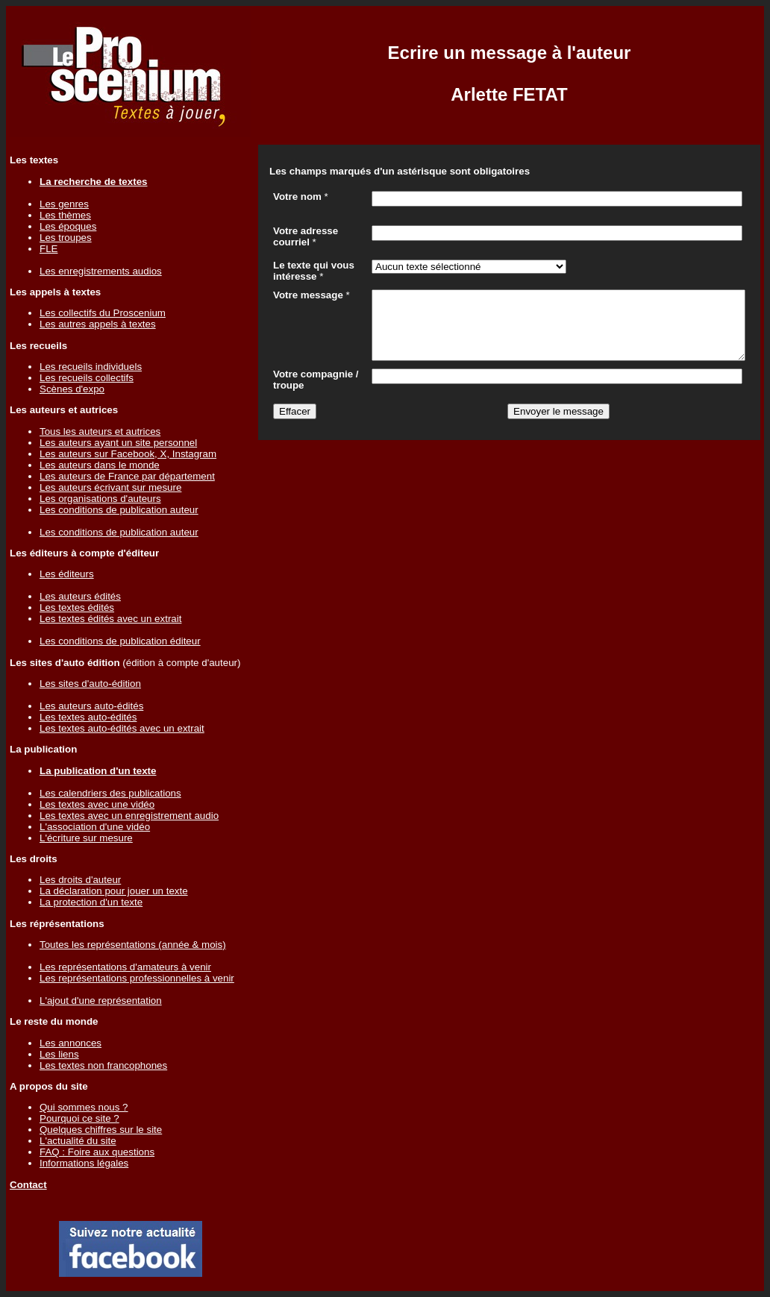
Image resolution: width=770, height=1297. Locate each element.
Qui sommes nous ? (84, 1107)
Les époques (68, 226)
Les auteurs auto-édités (91, 706)
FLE (48, 248)
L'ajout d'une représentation (101, 1000)
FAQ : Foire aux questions (97, 1152)
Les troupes (66, 237)
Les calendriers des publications (110, 793)
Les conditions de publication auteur (119, 509)
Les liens (59, 1054)
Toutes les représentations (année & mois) (133, 944)
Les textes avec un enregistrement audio (129, 815)
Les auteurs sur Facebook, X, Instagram (128, 453)
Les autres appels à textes (98, 324)
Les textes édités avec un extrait (110, 618)
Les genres (64, 204)
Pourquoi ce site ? (79, 1118)
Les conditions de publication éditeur (120, 641)
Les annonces (70, 1043)
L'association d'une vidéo (95, 826)
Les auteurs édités (80, 596)
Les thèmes (65, 215)
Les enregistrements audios (101, 271)
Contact (28, 1184)
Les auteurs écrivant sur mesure (110, 487)
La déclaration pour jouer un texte (114, 890)
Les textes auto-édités (88, 717)
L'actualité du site (78, 1140)
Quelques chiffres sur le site (101, 1129)
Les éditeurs (67, 574)
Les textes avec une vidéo (97, 804)
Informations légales (84, 1163)
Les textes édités (77, 607)
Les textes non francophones (103, 1065)
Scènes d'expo (72, 389)
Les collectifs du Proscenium (103, 312)
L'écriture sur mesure (86, 838)
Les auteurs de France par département (127, 476)
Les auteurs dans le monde (100, 465)
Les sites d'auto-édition (90, 683)
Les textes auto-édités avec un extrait (122, 728)
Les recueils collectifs (87, 377)
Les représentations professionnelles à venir (137, 978)
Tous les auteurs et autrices (100, 431)
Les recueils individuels (91, 366)
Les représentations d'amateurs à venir (125, 967)
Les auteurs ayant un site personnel (118, 442)
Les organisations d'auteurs (100, 498)
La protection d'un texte (91, 902)
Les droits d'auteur (80, 879)
